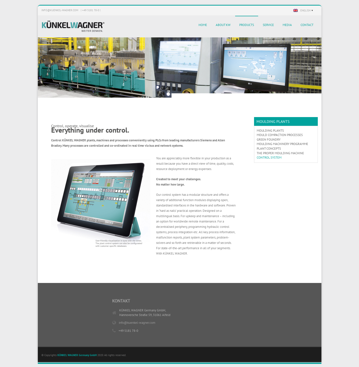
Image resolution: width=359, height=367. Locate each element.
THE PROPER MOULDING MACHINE (280, 153)
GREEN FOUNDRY (268, 139)
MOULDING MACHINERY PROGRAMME (282, 144)
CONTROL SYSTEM (269, 157)
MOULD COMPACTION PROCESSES (280, 135)
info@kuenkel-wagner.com (59, 10)
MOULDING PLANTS (270, 130)
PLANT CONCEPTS (269, 148)
